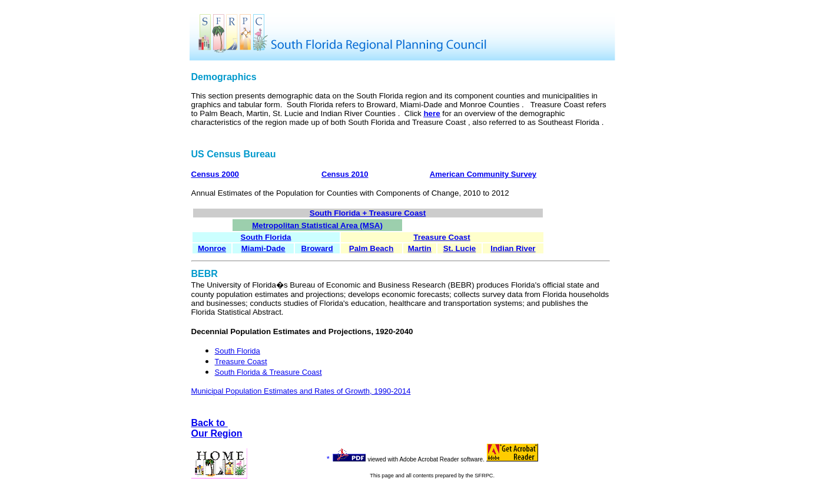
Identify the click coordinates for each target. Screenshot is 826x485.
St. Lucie (459, 248)
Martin (420, 248)
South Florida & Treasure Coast (268, 372)
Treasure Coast (441, 237)
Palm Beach (371, 248)
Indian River (512, 248)
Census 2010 (345, 174)
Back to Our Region (217, 428)
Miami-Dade (263, 248)
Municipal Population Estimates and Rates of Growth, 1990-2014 (301, 391)
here (431, 113)
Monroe (212, 248)
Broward (317, 248)
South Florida (237, 351)
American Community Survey (483, 174)
